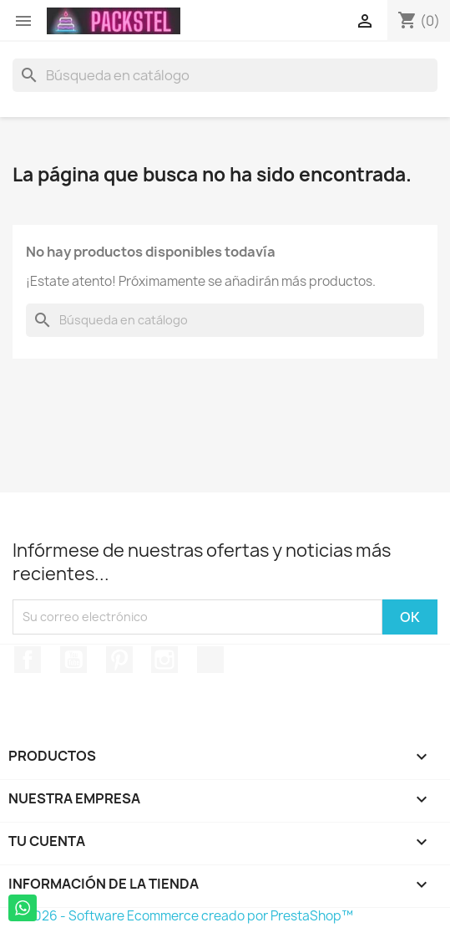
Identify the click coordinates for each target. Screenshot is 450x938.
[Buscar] (225, 75)
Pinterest (119, 659)
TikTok (210, 659)
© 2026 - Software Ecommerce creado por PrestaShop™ (183, 916)
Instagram (164, 659)
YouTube (73, 659)
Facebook (27, 659)
